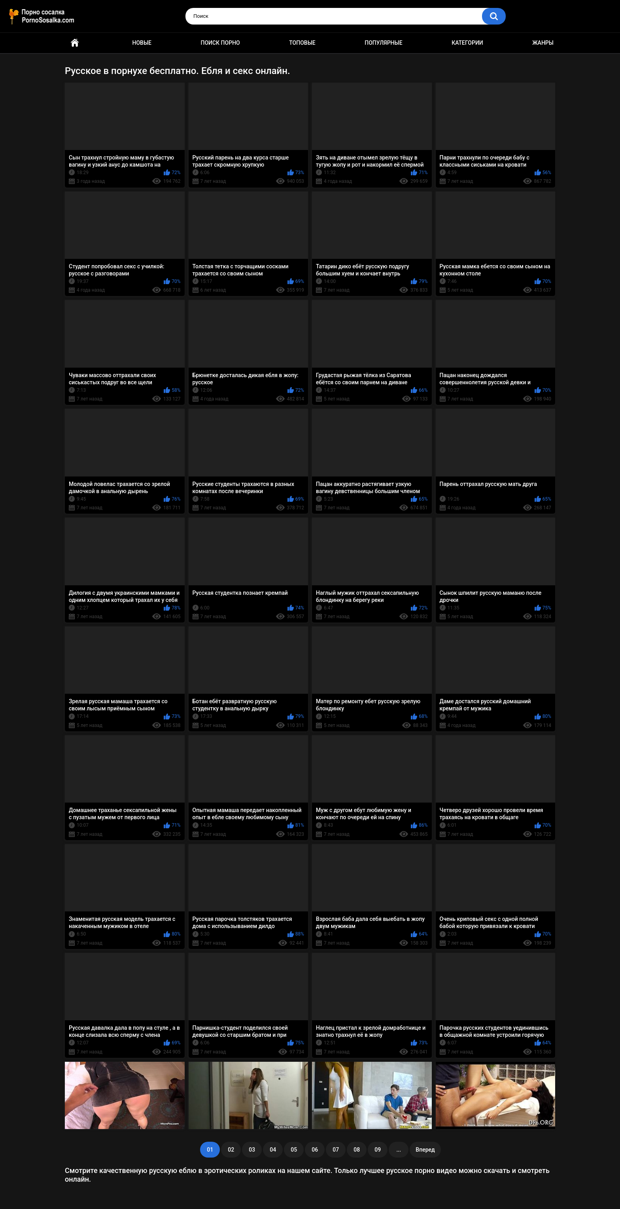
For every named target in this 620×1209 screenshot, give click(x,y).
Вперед (425, 1149)
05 (294, 1149)
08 (356, 1149)
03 (252, 1149)
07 (336, 1149)
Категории (467, 43)
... (398, 1149)
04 (273, 1149)
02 (231, 1149)
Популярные (383, 43)
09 (377, 1149)
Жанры (543, 43)
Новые (141, 43)
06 (315, 1149)
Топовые (302, 43)
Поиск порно (220, 43)
